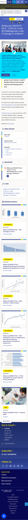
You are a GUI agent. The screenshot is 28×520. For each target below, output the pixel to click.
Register (22, 2)
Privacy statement (13, 506)
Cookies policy (12, 504)
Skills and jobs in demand (10, 142)
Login (18, 2)
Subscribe (6, 450)
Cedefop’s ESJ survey (7, 113)
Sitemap (13, 513)
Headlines (6, 136)
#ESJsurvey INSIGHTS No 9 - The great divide (14, 413)
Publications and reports (8, 478)
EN (7, 176)
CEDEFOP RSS (21, 465)
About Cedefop (6, 484)
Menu (26, 1)
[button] (12, 22)
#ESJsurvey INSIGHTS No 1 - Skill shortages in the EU (12, 230)
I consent (5, 75)
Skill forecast (9, 153)
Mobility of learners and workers (14, 149)
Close (26, 11)
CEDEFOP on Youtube (10, 465)
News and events (6, 481)
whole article (10, 123)
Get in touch (7, 425)
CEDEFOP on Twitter (6, 465)
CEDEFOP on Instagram (18, 465)
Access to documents (13, 501)
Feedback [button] (26, 504)
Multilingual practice (13, 499)
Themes (3, 475)
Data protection (13, 508)
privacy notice (16, 71)
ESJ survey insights (7, 234)
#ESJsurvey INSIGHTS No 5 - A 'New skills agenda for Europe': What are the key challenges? (13, 377)
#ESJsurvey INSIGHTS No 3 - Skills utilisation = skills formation (12, 302)
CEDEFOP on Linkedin (14, 465)
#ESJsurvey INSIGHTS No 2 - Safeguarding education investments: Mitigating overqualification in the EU (14, 266)
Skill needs (8, 155)
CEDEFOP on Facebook (3, 465)
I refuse (14, 75)
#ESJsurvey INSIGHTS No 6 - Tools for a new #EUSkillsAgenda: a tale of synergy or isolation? (12, 192)
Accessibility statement (12, 497)
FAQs (13, 495)
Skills (7, 151)
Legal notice (13, 510)
